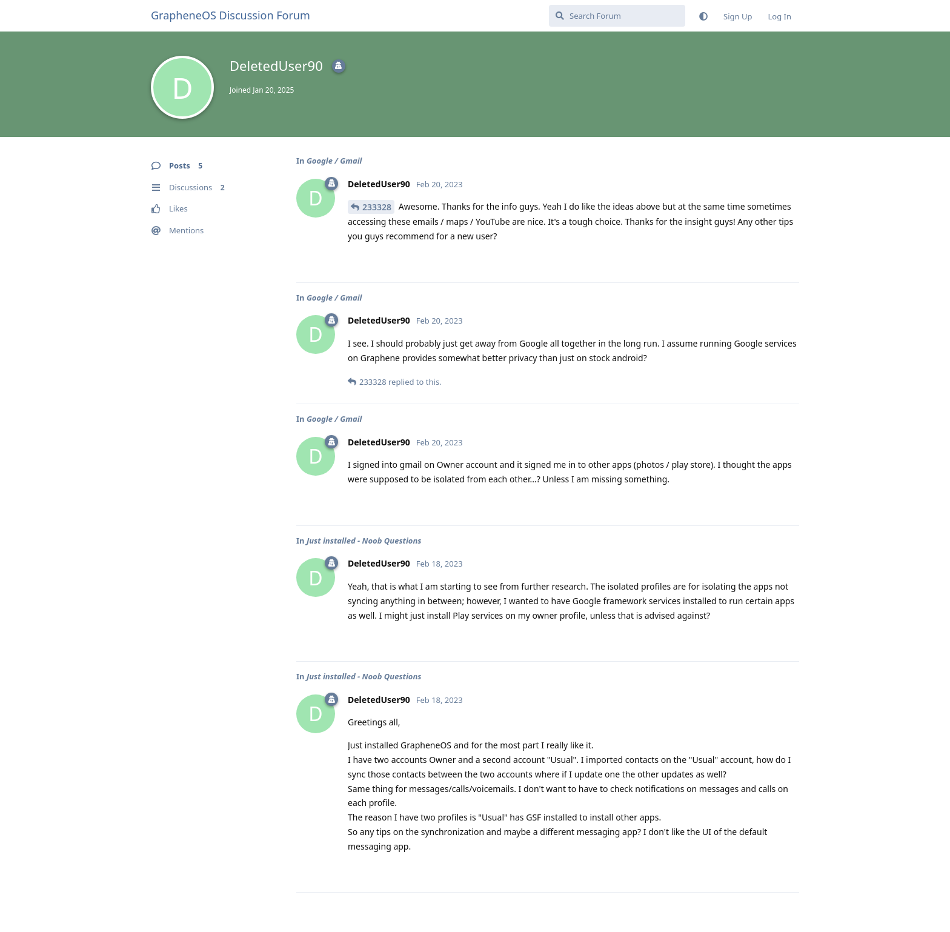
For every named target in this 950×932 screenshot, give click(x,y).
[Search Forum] (617, 16)
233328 (376, 207)
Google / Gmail (334, 160)
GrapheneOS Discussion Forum (230, 15)
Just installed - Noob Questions (364, 540)
